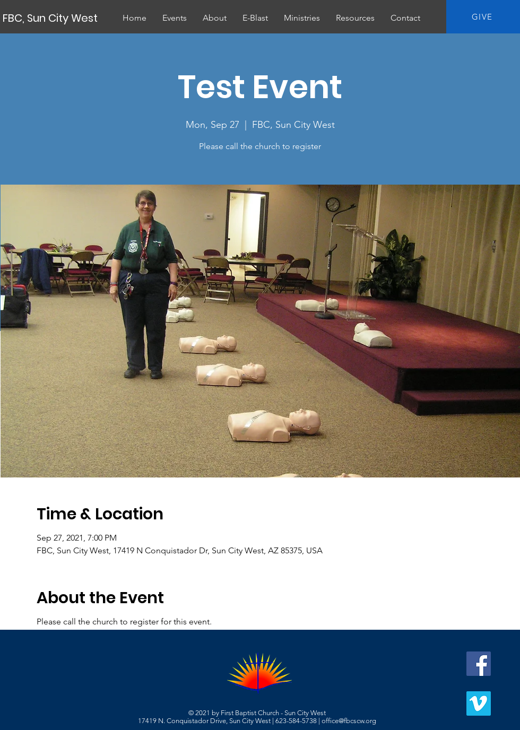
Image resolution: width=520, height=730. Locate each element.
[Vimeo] (478, 703)
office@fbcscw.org (349, 721)
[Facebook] (478, 663)
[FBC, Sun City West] (51, 18)
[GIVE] (483, 16)
